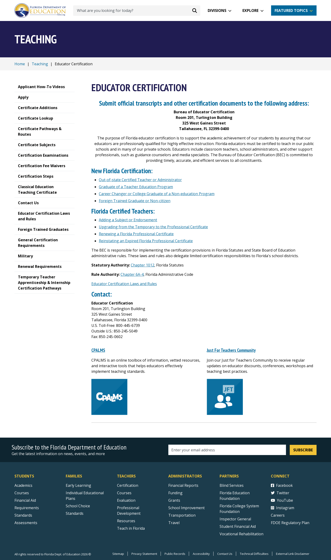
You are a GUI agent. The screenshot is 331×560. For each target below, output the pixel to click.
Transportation (182, 515)
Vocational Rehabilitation (241, 533)
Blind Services (232, 485)
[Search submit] (194, 10)
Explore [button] (250, 10)
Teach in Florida (131, 528)
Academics (23, 485)
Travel (173, 522)
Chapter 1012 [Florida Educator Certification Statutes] (142, 265)
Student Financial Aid (238, 526)
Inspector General (235, 519)
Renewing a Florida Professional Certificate (136, 233)
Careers (278, 515)
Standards (74, 513)
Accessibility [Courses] (200, 554)
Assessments (25, 522)
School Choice (78, 505)
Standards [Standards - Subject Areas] (23, 515)
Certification (127, 485)
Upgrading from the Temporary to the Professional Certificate (153, 226)
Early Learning (78, 485)
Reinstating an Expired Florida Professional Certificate (146, 240)
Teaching (40, 63)
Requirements (26, 507)
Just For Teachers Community (231, 350)
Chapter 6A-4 (132, 274)
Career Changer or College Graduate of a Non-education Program (156, 193)
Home (19, 63)
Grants (174, 500)
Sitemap (116, 554)
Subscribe (303, 449)
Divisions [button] (217, 10)
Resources (126, 520)
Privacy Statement (143, 554)
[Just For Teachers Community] (225, 396)
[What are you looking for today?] (136, 10)
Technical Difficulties (253, 554)
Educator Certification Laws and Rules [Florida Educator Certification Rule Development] (124, 283)
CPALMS (98, 350)
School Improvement (186, 507)
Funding (175, 492)
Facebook (282, 485)
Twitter (280, 492)
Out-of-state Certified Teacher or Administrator (140, 179)
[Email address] (227, 450)
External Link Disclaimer (292, 554)
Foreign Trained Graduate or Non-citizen (134, 200)
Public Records (173, 554)
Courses (21, 492)
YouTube (282, 500)
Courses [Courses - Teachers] (124, 492)
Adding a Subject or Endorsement (128, 219)
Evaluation (126, 500)
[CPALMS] (109, 396)
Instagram (282, 507)
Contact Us (224, 554)
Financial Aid (25, 500)
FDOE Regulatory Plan (290, 522)
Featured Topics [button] (291, 10)
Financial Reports (183, 485)
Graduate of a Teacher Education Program (136, 186)
